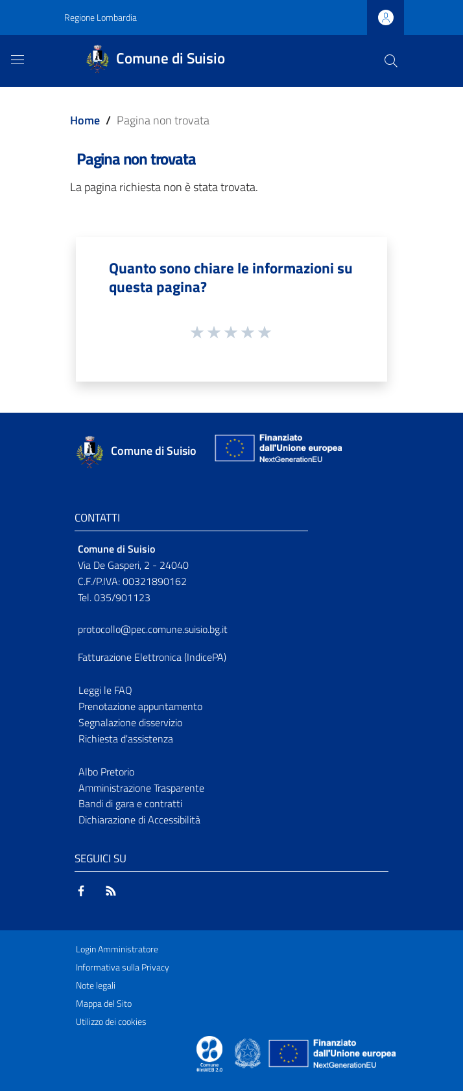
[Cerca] (391, 61)
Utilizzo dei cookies (111, 1021)
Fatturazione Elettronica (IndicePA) (152, 657)
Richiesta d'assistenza (125, 738)
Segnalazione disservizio (130, 722)
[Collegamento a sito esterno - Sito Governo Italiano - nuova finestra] (249, 1052)
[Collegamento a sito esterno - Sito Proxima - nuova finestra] (209, 1052)
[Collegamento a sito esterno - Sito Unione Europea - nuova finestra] (277, 451)
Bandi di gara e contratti (130, 803)
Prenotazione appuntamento (140, 706)
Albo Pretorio (106, 771)
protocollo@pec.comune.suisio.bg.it (153, 629)
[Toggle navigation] (17, 59)
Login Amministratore (117, 949)
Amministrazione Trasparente (141, 788)
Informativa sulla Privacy (122, 967)
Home (85, 120)
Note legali (95, 985)
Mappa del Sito (104, 1003)
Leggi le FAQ (105, 690)
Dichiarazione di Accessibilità (139, 819)
